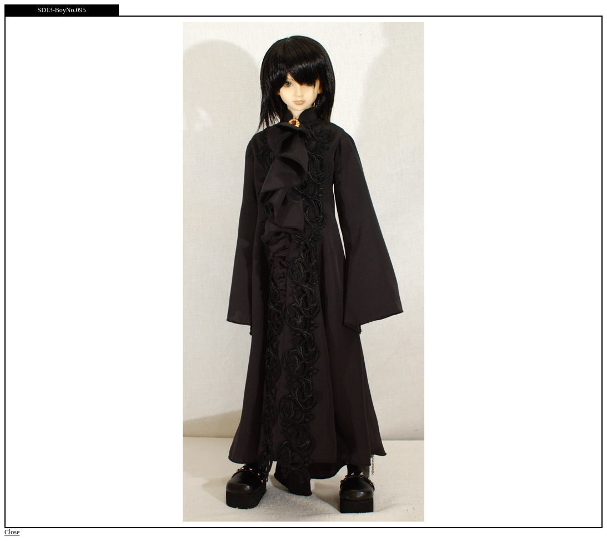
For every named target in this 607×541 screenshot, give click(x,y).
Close (11, 532)
